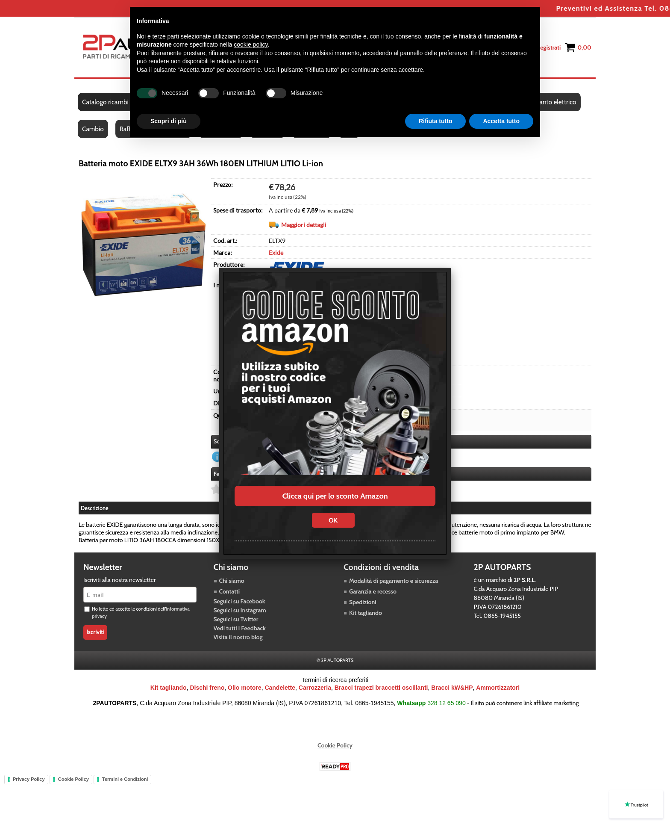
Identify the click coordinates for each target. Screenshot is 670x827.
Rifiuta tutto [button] (436, 121)
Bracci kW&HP (452, 687)
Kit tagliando (365, 613)
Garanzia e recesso (373, 591)
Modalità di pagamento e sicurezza (393, 581)
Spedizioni (362, 602)
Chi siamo (231, 581)
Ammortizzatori (498, 687)
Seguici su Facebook (239, 601)
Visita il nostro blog (238, 637)
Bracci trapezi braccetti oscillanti (381, 687)
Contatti (229, 591)
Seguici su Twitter (236, 619)
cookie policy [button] (250, 44)
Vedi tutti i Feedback (240, 628)
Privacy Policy (29, 779)
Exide (276, 252)
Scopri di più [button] (168, 121)
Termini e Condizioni (125, 779)
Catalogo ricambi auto (112, 102)
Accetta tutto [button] (501, 121)
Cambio (93, 129)
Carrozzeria (315, 687)
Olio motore (245, 687)
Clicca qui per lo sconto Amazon (335, 496)
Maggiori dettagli (303, 224)
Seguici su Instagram (240, 610)
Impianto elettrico (551, 102)
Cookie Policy (335, 745)
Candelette (279, 687)
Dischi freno (207, 687)
